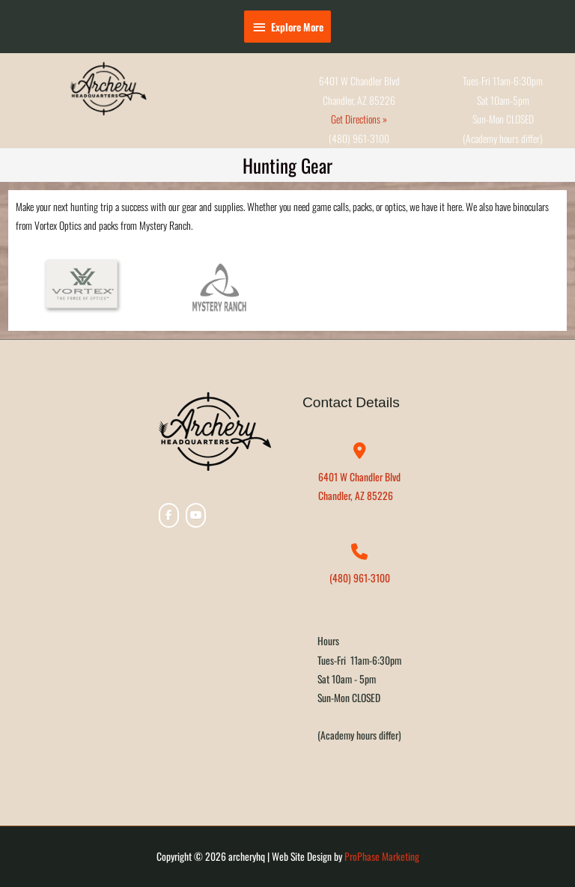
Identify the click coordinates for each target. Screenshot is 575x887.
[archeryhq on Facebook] (169, 515)
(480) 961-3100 (359, 577)
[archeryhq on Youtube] (196, 515)
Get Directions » (359, 119)
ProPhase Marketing (381, 856)
